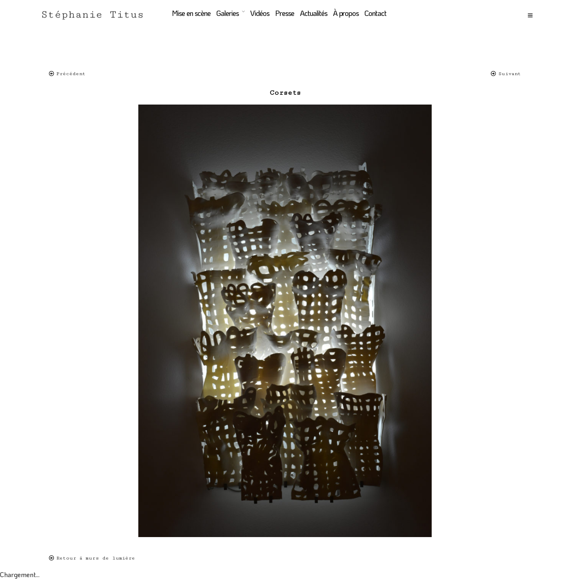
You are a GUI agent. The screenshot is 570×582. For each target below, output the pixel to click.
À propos (345, 13)
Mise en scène (190, 13)
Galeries (227, 13)
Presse (284, 13)
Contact (375, 13)
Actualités (313, 13)
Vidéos (259, 13)
